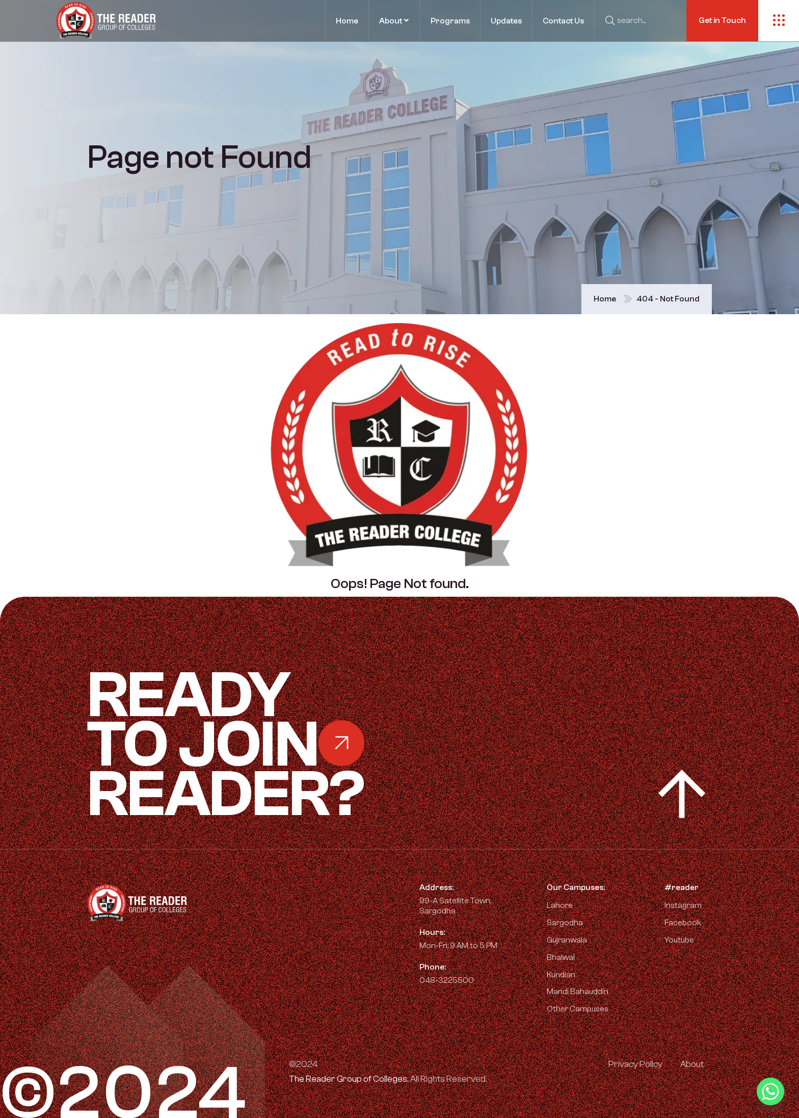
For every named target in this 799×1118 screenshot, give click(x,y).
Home (605, 298)
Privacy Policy (635, 1064)
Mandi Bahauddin (577, 991)
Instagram (678, 905)
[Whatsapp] (770, 1091)
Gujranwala (567, 940)
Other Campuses (577, 1008)
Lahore (560, 905)
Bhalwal (561, 957)
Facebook (677, 922)
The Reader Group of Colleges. (349, 1079)
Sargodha (565, 922)
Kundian (561, 974)
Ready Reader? (278, 745)
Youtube (674, 940)
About (692, 1064)
